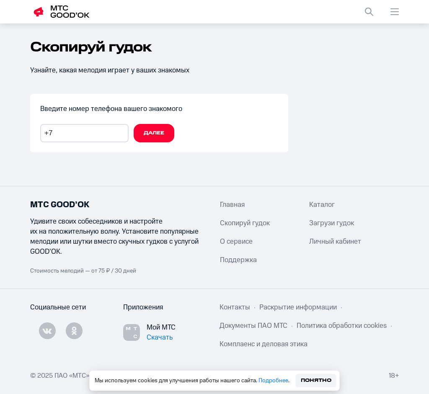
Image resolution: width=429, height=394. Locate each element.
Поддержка (238, 260)
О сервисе (236, 241)
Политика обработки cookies (342, 326)
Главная (232, 205)
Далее (154, 132)
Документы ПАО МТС (253, 326)
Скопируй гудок (245, 223)
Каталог (322, 205)
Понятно (316, 380)
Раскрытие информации (298, 307)
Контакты (235, 307)
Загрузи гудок (331, 223)
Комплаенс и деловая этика (264, 344)
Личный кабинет (335, 241)
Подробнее (273, 380)
